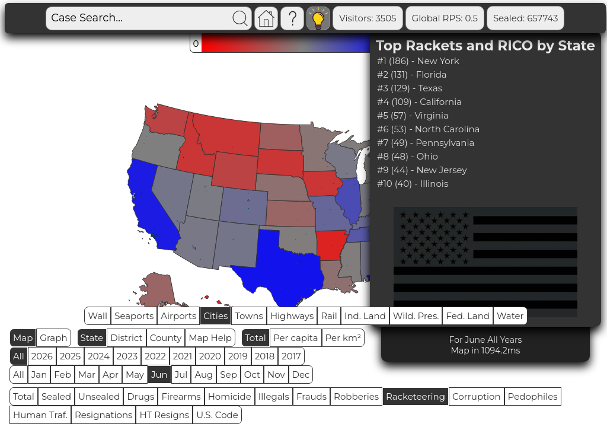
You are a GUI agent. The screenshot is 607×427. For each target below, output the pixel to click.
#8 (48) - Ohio (407, 156)
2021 (182, 356)
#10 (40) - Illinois (412, 183)
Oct (252, 374)
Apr (111, 374)
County (166, 337)
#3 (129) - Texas (409, 88)
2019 (238, 356)
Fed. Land (468, 315)
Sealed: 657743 (525, 18)
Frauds (311, 396)
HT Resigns (164, 414)
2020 (210, 356)
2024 (99, 356)
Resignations (104, 414)
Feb (62, 374)
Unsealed (99, 396)
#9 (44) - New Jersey (422, 170)
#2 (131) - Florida (412, 74)
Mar (86, 374)
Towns (249, 315)
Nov (276, 374)
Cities (215, 315)
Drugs (140, 396)
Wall (97, 315)
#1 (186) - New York (418, 60)
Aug (203, 374)
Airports (178, 315)
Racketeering (415, 396)
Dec (301, 374)
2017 (291, 356)
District (126, 337)
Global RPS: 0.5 (445, 18)
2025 (70, 356)
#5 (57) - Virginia (413, 115)
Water (510, 315)
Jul (181, 374)
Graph (53, 337)
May (135, 374)
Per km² (343, 337)
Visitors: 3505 (367, 18)
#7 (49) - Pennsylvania (425, 142)
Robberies (356, 396)
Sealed (56, 396)
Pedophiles (533, 396)
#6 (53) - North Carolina (428, 129)
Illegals (273, 396)
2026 (42, 356)
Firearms (180, 396)
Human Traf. (40, 414)
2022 (155, 356)
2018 (264, 356)
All (18, 356)
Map (23, 337)
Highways (292, 315)
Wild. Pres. (416, 315)
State (92, 337)
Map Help (210, 337)
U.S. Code (217, 414)
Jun (159, 374)
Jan (39, 374)
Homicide (229, 396)
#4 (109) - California (419, 101)
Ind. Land (365, 315)
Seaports (134, 315)
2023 (127, 356)
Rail (329, 315)
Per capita (295, 337)
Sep (228, 374)
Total (255, 337)
